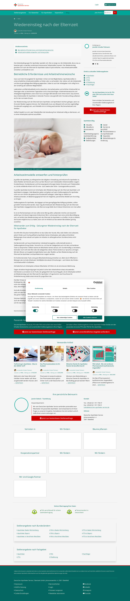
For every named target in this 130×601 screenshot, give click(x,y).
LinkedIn (87, 587)
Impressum (19, 584)
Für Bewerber (34, 13)
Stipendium (59, 13)
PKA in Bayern (54, 533)
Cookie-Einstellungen (22, 593)
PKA (51, 554)
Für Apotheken (46, 13)
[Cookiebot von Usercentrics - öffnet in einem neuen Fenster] (94, 282)
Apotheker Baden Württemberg (28, 530)
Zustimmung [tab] (39, 288)
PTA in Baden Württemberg (91, 530)
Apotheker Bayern (23, 533)
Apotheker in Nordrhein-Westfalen (28, 536)
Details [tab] (65, 288)
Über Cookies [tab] (91, 288)
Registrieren (110, 4)
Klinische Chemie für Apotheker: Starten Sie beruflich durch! (77, 365)
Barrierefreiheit (54, 584)
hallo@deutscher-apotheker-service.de (96, 407)
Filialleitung (53, 557)
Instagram (88, 590)
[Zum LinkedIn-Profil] (97, 64)
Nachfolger (86, 554)
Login (97, 4)
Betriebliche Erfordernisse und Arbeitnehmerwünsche (35, 50)
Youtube (87, 593)
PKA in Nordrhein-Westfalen (59, 536)
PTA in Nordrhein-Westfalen (91, 536)
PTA (18, 557)
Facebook (88, 584)
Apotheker (21, 554)
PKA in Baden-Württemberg (59, 530)
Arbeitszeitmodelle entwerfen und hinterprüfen (33, 52)
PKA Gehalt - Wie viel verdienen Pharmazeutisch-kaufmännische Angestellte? (103, 366)
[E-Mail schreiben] (93, 64)
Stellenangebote (20, 13)
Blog (67, 13)
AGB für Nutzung (20, 587)
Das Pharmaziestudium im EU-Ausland (50, 365)
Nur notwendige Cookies (64, 317)
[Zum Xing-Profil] (95, 64)
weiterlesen (19, 383)
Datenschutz (19, 590)
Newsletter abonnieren (57, 593)
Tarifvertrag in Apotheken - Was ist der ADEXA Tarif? (25, 365)
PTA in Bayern (87, 533)
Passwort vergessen (56, 590)
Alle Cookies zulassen (90, 317)
